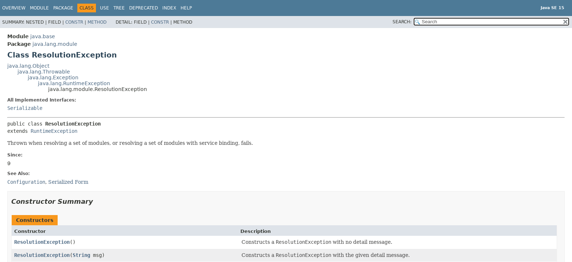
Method (97, 22)
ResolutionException (42, 242)
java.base (42, 36)
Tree (119, 8)
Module (39, 8)
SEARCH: (402, 21)
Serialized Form (68, 182)
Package (63, 8)
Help (186, 8)
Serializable (24, 108)
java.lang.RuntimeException (74, 83)
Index (169, 8)
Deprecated (143, 8)
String (81, 255)
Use (104, 8)
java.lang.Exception (53, 77)
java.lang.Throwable (44, 72)
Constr (74, 22)
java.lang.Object (28, 66)
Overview (14, 8)
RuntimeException (54, 131)
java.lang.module (54, 44)
